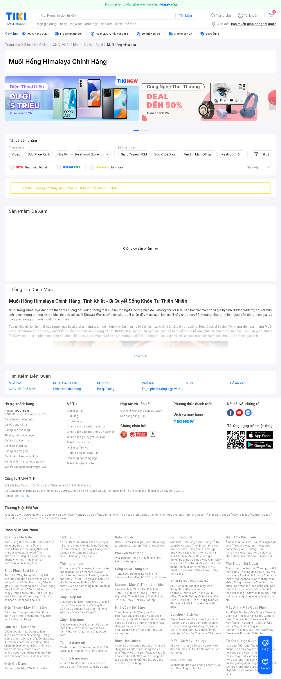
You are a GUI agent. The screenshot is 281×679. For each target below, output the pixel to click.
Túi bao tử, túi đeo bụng (93, 666)
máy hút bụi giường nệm (249, 661)
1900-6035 (22, 410)
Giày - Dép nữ (70, 597)
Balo (118, 542)
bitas (267, 514)
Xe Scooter (204, 649)
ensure (81, 514)
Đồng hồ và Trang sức (131, 569)
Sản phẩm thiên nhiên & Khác (26, 643)
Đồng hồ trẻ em (156, 577)
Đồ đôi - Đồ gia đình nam (88, 579)
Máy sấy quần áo (245, 556)
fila (52, 518)
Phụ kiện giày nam (78, 631)
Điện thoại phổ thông (24, 615)
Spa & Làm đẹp (197, 622)
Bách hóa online (189, 559)
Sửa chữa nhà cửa (133, 615)
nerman (190, 514)
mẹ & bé (76, 24)
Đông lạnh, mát (31, 582)
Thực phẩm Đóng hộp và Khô (163, 389)
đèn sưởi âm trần (243, 670)
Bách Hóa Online (128, 641)
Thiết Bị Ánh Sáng (250, 615)
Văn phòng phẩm (202, 664)
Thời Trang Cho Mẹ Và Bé (20, 542)
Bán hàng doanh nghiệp (82, 458)
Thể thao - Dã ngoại (188, 549)
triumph (154, 514)
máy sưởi (231, 645)
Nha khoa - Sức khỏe (193, 629)
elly (115, 514)
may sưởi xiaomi (245, 656)
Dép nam (79, 628)
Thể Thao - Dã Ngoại (242, 563)
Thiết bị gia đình (38, 668)
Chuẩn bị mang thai (24, 563)
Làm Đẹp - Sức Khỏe (19, 627)
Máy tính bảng (22, 619)
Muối (189, 383)
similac (244, 514)
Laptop (150, 600)
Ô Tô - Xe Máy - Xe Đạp (188, 641)
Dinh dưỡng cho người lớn (27, 556)
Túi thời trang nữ (72, 642)
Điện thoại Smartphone (19, 612)
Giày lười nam (68, 624)
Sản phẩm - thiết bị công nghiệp (195, 564)
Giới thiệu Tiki (75, 410)
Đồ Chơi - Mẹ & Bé (18, 537)
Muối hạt (15, 383)
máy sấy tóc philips (253, 649)
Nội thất (133, 619)
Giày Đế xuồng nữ (84, 612)
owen (71, 514)
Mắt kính (149, 557)
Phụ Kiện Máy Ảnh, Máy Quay (244, 612)
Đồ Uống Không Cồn (138, 659)
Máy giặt (238, 549)
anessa (213, 514)
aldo (145, 514)
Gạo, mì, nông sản (24, 586)
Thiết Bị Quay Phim (248, 629)
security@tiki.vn (35, 466)
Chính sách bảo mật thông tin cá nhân (91, 431)
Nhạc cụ (144, 629)
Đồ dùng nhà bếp (15, 668)
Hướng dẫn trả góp (16, 451)
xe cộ (63, 24)
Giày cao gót (68, 601)
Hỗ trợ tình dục (36, 652)
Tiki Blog (72, 416)
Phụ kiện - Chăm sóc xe (185, 645)
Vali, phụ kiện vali (154, 545)
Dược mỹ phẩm (39, 656)
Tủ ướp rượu (265, 556)
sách (118, 24)
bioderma (104, 514)
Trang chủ (223, 15)
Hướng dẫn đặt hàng (17, 430)
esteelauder (32, 514)
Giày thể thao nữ (257, 593)
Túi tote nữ (83, 650)
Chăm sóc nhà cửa (28, 600)
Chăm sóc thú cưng (67, 389)
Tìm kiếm (185, 15)
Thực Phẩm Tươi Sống (21, 570)
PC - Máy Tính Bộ (132, 600)
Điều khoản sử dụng (79, 442)
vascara (9, 514)
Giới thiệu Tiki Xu (77, 447)
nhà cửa (107, 24)
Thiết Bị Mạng (137, 596)
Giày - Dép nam (72, 620)
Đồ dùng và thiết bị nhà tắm (141, 622)
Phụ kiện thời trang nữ (128, 557)
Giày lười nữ (92, 608)
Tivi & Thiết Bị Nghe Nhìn (192, 568)
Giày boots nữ (74, 608)
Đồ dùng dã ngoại (251, 572)
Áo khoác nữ (89, 545)
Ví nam (64, 663)
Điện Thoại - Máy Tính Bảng (25, 607)
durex (92, 514)
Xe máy (182, 649)
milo (122, 514)
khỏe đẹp (91, 24)
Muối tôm (148, 383)
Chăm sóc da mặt (15, 631)
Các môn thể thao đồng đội (251, 586)
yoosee (225, 514)
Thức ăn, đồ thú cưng (24, 596)
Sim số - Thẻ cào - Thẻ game (202, 633)
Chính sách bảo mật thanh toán (86, 426)
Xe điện (207, 645)
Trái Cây (9, 575)
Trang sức (121, 573)
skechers (134, 514)
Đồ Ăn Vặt (237, 383)
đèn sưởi (244, 645)
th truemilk (48, 514)
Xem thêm (141, 356)
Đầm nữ (74, 542)
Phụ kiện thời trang (129, 553)
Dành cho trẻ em (23, 593)
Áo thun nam (68, 568)
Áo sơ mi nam (84, 572)
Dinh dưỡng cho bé (24, 552)
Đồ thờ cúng (129, 629)
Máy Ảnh (258, 633)
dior (19, 514)
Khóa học (204, 619)
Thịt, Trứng (24, 575)
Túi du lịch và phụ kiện (137, 542)
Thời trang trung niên (80, 556)
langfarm (23, 518)
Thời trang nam (71, 563)
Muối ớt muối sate (65, 383)
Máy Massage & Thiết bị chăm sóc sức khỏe (29, 640)
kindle (179, 514)
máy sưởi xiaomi (254, 659)
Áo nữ (63, 542)
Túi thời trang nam (74, 658)
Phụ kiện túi (99, 650)
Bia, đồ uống (18, 589)
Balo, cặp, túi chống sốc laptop (140, 543)
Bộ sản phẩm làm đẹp (27, 654)
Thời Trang (204, 542)
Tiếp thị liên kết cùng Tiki (83, 452)
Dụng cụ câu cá (244, 582)
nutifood (167, 514)
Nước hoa (19, 652)
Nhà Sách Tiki (181, 660)
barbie (62, 514)
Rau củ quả (18, 579)
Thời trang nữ (70, 537)
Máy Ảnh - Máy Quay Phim (246, 607)
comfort (256, 514)
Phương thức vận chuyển (19, 435)
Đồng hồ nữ (137, 573)
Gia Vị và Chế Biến (22, 389)
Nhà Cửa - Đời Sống (130, 607)
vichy (44, 518)
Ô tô (192, 649)
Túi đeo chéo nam (82, 663)
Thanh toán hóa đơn (183, 619)
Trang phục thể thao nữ (240, 568)
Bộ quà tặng (106, 389)
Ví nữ (100, 647)
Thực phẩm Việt (37, 579)
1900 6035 (22, 496)
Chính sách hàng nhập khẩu (21, 456)
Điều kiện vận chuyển (80, 463)
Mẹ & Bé (194, 556)
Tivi (235, 552)
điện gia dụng (47, 24)
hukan (35, 518)
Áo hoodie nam (77, 575)
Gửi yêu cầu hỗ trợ (15, 424)
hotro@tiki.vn (37, 461)
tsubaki (61, 518)
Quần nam (84, 568)
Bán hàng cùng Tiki (132, 416)
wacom (201, 514)
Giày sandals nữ (81, 605)
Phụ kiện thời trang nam (138, 559)
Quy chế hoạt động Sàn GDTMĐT (141, 410)
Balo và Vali (124, 537)
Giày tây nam (87, 624)
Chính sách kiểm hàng (18, 440)
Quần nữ (86, 542)
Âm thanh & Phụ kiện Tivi (241, 542)
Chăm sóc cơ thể (23, 638)
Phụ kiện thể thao (250, 575)
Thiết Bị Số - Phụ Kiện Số (189, 581)
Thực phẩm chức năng (25, 635)
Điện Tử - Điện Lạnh (241, 537)
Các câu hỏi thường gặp (19, 419)
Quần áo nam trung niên (82, 586)
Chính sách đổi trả (15, 445)
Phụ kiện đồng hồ (133, 577)
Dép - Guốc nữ (87, 601)
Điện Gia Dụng (15, 663)
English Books (192, 668)
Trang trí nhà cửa (125, 612)
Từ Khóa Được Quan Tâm (245, 641)
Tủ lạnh (238, 545)
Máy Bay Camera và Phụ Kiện (249, 631)
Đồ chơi (43, 542)
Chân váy (86, 549)
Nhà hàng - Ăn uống (191, 626)
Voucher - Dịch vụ (184, 614)
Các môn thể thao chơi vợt (250, 587)
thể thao (130, 24)
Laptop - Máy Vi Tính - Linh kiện (140, 584)
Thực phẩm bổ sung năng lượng (251, 594)
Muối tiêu (103, 383)
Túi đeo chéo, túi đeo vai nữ (77, 647)
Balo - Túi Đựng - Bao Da (249, 622)
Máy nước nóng (249, 552)
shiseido (10, 518)
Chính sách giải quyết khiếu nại (86, 437)
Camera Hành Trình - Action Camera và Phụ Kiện (250, 619)
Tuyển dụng (74, 421)
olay (235, 514)
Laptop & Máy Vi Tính (200, 563)
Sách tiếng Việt (179, 664)
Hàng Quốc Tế (181, 537)
